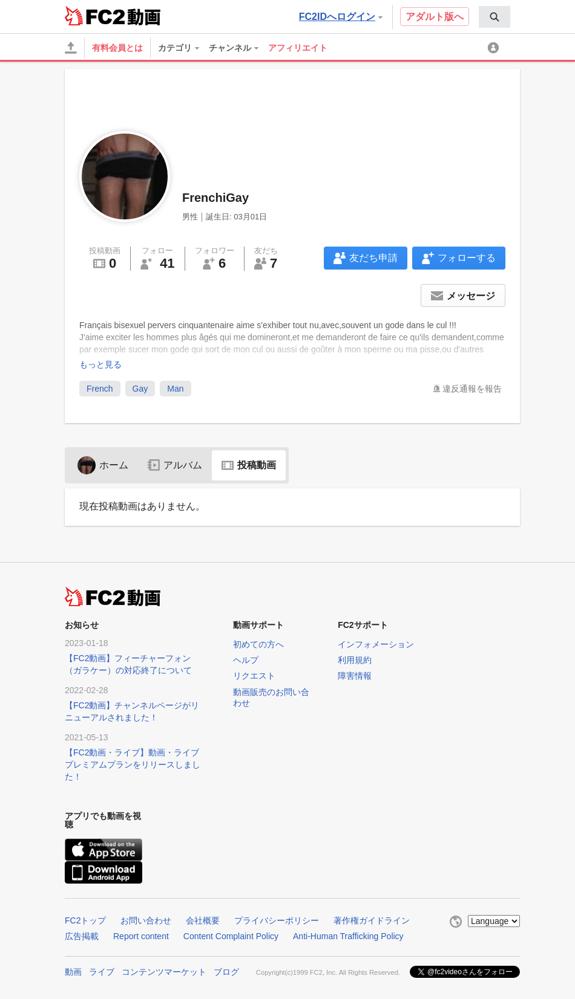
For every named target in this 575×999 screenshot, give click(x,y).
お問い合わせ (145, 920)
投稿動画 (249, 465)
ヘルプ (245, 660)
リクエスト (254, 676)
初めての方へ (258, 644)
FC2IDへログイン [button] (341, 16)
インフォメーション (376, 644)
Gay (140, 388)
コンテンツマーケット (164, 972)
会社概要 (203, 920)
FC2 (95, 15)
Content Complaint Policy (230, 936)
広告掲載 (82, 936)
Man (175, 388)
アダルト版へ (435, 16)
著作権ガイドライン (372, 920)
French (100, 388)
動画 (73, 972)
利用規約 (355, 660)
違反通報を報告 (472, 388)
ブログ (226, 972)
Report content (141, 936)
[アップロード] (71, 47)
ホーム (102, 465)
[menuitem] (494, 17)
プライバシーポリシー (276, 920)
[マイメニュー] (495, 47)
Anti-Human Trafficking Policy (348, 936)
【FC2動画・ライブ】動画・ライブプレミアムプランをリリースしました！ (132, 764)
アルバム (175, 465)
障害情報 (355, 676)
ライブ (101, 972)
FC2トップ (85, 920)
